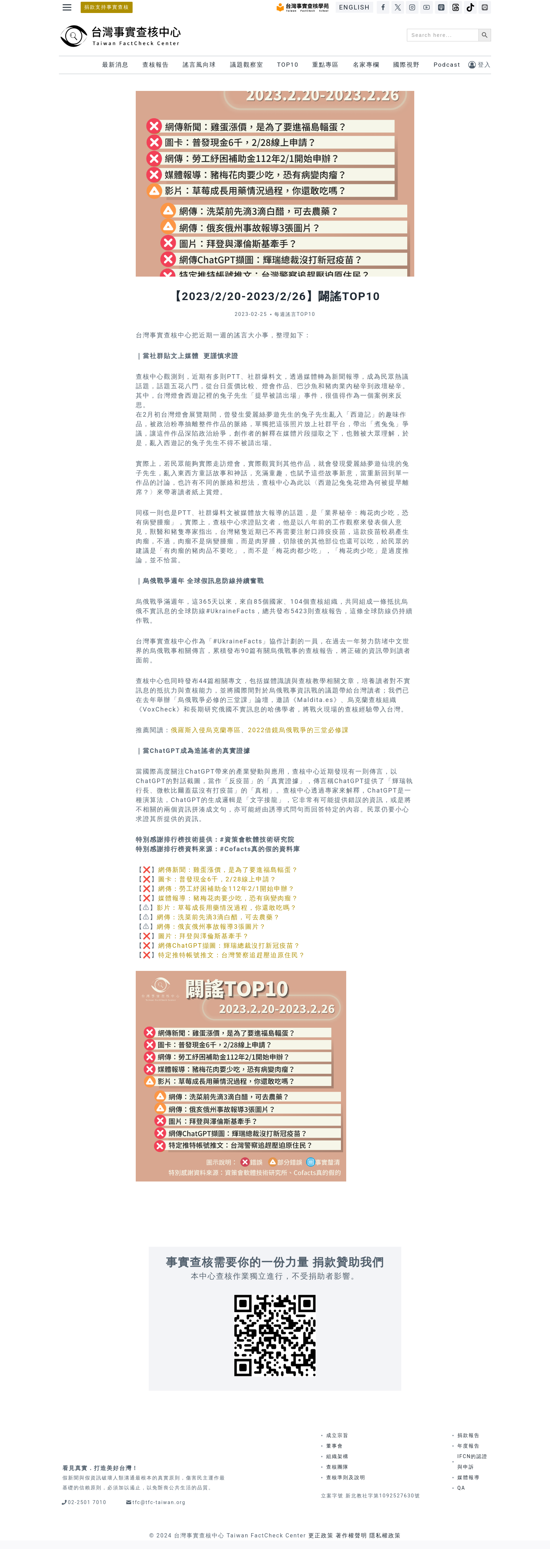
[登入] (479, 64)
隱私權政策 (385, 1535)
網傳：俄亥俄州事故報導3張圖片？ (211, 926)
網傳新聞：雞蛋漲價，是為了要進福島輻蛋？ (228, 869)
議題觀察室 (246, 64)
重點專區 (325, 64)
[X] (397, 7)
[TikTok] (470, 7)
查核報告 (155, 64)
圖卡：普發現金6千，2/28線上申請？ (217, 879)
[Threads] (455, 7)
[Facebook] (383, 7)
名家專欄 (366, 64)
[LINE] (484, 7)
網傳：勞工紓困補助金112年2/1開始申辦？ (226, 888)
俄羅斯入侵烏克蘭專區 (206, 730)
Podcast (447, 64)
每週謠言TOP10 (295, 314)
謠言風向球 (199, 64)
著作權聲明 (351, 1535)
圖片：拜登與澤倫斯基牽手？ (203, 936)
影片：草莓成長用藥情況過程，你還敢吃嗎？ (227, 907)
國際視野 (406, 64)
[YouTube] (426, 7)
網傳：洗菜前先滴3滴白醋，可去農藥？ (218, 917)
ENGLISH (354, 7)
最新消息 (115, 64)
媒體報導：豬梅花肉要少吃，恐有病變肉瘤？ (228, 898)
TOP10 (288, 64)
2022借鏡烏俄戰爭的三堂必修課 (298, 730)
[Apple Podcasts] (441, 7)
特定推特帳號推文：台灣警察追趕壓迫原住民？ (232, 955)
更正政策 (321, 1535)
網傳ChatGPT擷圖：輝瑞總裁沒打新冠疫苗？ (229, 945)
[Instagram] (412, 7)
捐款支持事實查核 (106, 7)
